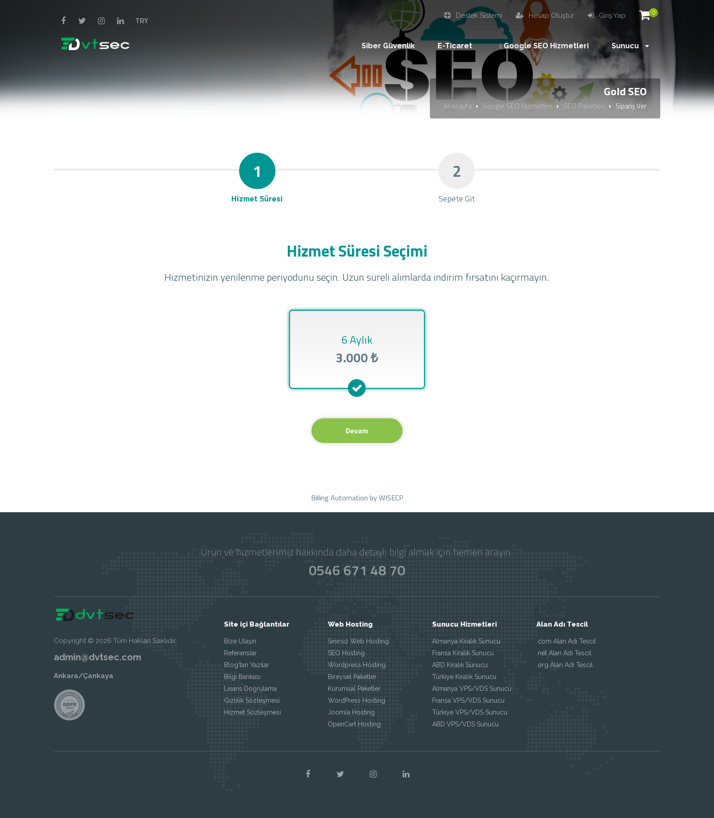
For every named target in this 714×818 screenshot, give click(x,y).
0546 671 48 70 (357, 570)
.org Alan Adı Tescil (564, 665)
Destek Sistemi (473, 15)
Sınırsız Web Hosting (358, 641)
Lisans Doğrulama (250, 688)
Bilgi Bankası (242, 676)
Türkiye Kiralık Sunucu (464, 676)
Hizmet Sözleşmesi (252, 712)
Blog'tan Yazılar (246, 665)
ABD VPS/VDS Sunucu (465, 724)
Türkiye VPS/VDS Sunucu (469, 712)
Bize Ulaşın (240, 641)
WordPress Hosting (356, 700)
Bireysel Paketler (352, 676)
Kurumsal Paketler (354, 688)
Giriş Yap (607, 15)
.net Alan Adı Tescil (564, 653)
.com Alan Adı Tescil (566, 641)
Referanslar (240, 653)
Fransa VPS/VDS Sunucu (468, 700)
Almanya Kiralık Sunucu (466, 641)
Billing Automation (339, 497)
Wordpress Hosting (357, 665)
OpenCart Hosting (354, 724)
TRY (141, 20)
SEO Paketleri (584, 105)
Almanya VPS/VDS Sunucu (471, 688)
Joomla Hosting (351, 712)
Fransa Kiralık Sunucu (463, 653)
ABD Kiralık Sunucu (460, 665)
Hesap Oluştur (545, 15)
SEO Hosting (346, 653)
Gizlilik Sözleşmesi (252, 700)
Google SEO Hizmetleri (517, 105)
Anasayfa (458, 105)
